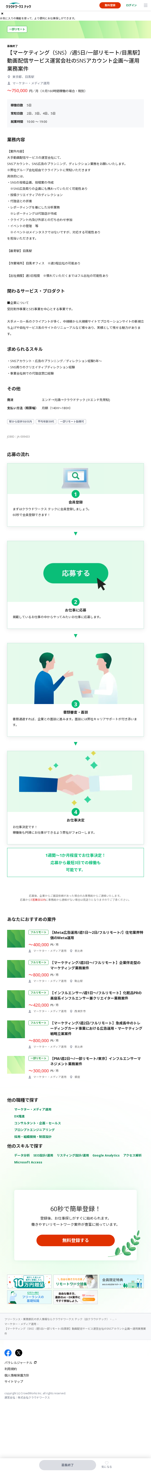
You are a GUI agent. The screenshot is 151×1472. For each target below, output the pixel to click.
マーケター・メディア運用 (32, 1109)
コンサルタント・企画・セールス (37, 1123)
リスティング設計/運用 (73, 1155)
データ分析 (22, 1155)
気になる (106, 1467)
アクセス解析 (132, 1155)
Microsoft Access (28, 1162)
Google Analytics (106, 1155)
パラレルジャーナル (18, 1363)
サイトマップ (13, 1381)
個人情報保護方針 (16, 1375)
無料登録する (75, 1240)
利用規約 (10, 1369)
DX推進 (19, 1116)
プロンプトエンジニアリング (34, 1130)
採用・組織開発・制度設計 (33, 1137)
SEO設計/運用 (43, 1155)
